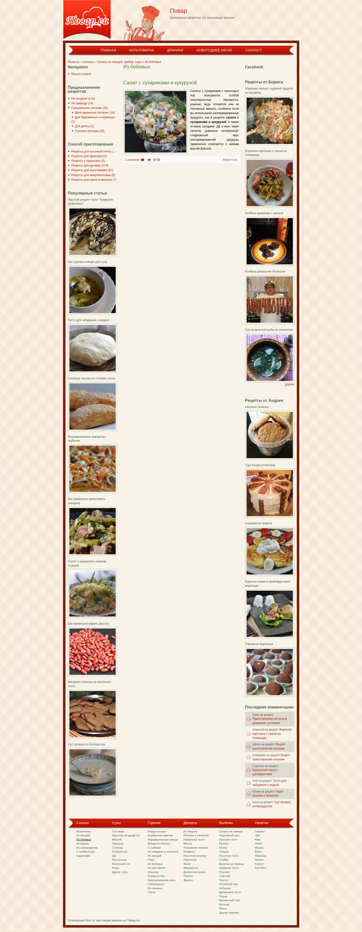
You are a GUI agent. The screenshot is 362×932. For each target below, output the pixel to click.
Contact (253, 50)
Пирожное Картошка (259, 644)
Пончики (224, 872)
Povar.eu (73, 62)
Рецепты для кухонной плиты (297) (95, 151)
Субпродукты (156, 884)
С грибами (154, 847)
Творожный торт (229, 835)
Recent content (81, 74)
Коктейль (261, 867)
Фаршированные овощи (163, 839)
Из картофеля (156, 867)
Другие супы (120, 872)
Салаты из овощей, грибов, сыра (119, 62)
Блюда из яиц (156, 875)
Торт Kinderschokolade (260, 465)
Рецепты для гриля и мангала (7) (94, 179)
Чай (257, 835)
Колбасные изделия (160, 835)
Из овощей (83, 835)
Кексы (223, 908)
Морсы (259, 847)
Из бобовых (153, 62)
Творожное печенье (196, 847)
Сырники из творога (258, 523)
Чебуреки (225, 888)
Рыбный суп (119, 851)
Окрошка (118, 843)
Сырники (224, 875)
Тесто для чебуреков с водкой (88, 320)
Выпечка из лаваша (231, 863)
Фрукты (188, 880)
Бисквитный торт (229, 900)
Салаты (88, 62)
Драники (175, 50)
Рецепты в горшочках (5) (88, 161)
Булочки (224, 904)
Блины (223, 847)
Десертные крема (195, 872)
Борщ (115, 867)
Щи (114, 855)
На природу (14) (82, 103)
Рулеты (188, 875)
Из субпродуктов (87, 847)
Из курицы (83, 843)
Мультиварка (141, 50)
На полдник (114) (83, 98)
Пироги (223, 880)
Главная (108, 50)
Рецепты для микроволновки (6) (93, 175)
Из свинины (155, 888)
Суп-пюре (118, 831)
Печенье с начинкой (196, 835)
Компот (259, 863)
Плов (151, 859)
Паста (152, 892)
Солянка (117, 847)
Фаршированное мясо (161, 880)
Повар (178, 10)
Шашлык (153, 872)
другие (289, 384)
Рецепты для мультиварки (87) (92, 170)
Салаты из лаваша (231, 831)
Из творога (190, 831)
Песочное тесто (229, 855)
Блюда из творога (159, 843)
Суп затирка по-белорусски (86, 744)
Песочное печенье (195, 855)
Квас (258, 839)
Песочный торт (228, 884)
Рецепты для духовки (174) (90, 165)
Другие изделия (229, 912)
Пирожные (190, 859)
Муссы (188, 843)
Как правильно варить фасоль (89, 623)
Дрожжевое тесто (230, 892)
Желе (187, 863)
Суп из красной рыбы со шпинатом (269, 329)
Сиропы (260, 831)
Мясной (117, 839)
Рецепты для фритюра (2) (89, 156)
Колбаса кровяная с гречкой (264, 213)
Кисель (259, 859)
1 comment (132, 160)
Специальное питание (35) (89, 108)
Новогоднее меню (214, 50)
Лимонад (260, 855)
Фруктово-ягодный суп (126, 835)
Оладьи (224, 851)
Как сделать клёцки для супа (87, 262)
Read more (230, 160)
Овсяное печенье (257, 407)
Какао (258, 843)
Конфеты (189, 851)
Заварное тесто (229, 867)
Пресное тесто (228, 839)
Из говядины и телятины (163, 851)
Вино (258, 851)
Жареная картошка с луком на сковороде (272, 734)
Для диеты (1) (84, 126)
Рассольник (119, 859)
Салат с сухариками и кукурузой (160, 82)
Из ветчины (84, 831)
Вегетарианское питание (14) (95, 112)
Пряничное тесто (194, 839)
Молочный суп (121, 863)
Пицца (223, 896)
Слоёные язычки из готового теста (91, 378)
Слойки (224, 859)
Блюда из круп (157, 831)
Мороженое (191, 867)
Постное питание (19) (90, 131)
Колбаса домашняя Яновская (265, 271)
